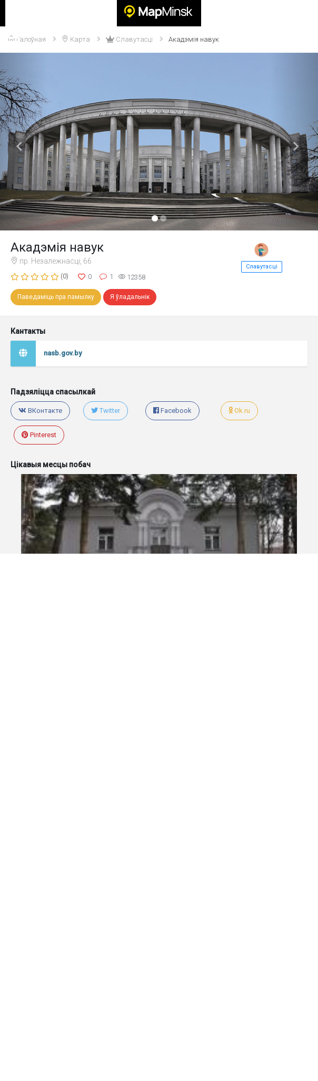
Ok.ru (239, 410)
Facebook (172, 410)
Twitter (105, 410)
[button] (24, 141)
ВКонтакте (40, 410)
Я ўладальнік (130, 297)
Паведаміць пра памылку (55, 297)
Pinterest (39, 435)
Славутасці (261, 266)
